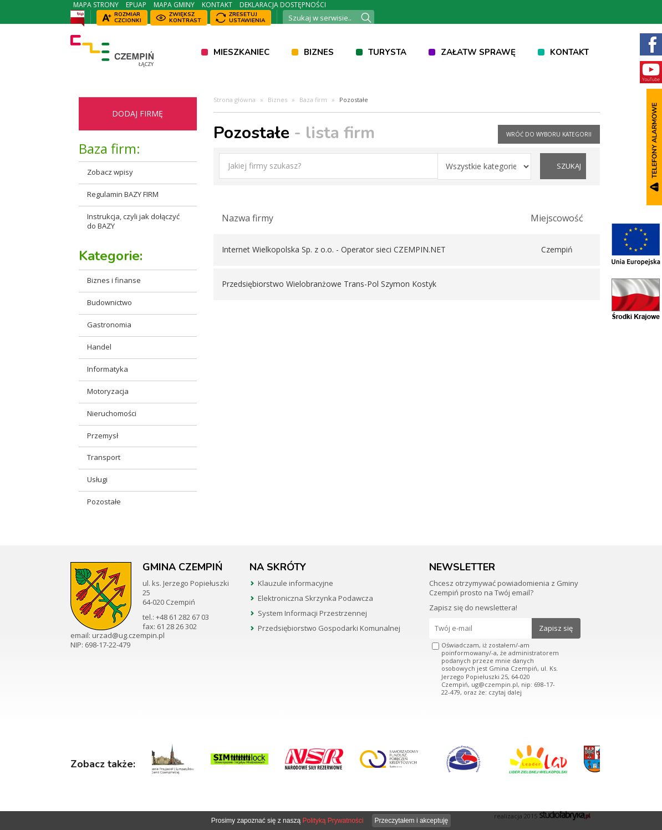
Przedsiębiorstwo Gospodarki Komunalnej (329, 628)
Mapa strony (96, 4)
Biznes (319, 52)
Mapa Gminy (174, 4)
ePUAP (136, 4)
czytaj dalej (505, 692)
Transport (103, 457)
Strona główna (234, 99)
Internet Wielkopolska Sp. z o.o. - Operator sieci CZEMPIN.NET (334, 249)
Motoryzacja (108, 391)
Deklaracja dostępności (283, 4)
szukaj (569, 166)
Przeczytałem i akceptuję (412, 820)
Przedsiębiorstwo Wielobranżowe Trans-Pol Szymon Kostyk (329, 284)
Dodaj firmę (137, 113)
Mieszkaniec (241, 52)
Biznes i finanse (114, 280)
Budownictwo (109, 302)
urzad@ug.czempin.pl (128, 635)
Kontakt (217, 4)
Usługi (97, 479)
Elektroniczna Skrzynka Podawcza (315, 598)
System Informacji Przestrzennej (312, 613)
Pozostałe (104, 502)
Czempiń (557, 249)
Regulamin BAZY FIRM (123, 194)
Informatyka (107, 369)
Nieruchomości (111, 413)
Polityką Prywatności (332, 820)
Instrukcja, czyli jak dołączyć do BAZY (133, 221)
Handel (99, 347)
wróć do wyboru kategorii (549, 134)
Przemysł (102, 436)
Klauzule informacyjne (295, 583)
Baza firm (313, 99)
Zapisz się (556, 628)
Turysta (387, 52)
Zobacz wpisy (110, 172)
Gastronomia (109, 325)
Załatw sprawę (478, 52)
